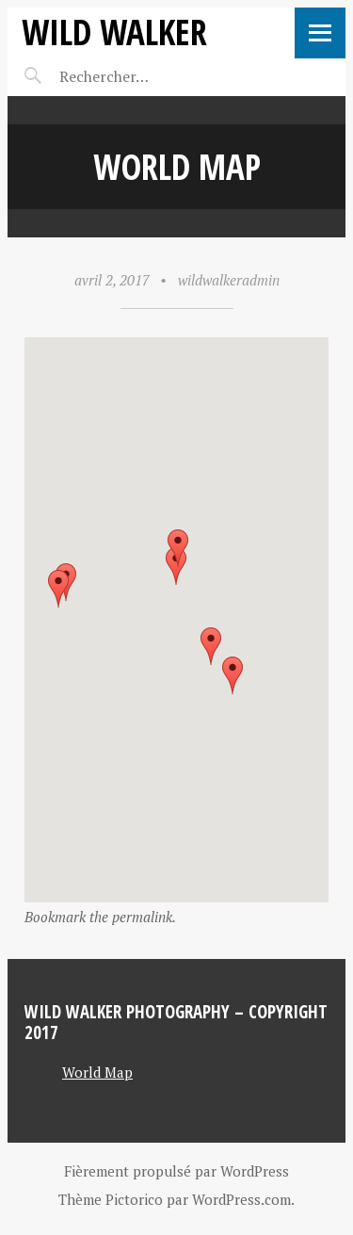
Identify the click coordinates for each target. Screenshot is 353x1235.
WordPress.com (241, 1199)
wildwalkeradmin (229, 279)
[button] (58, 589)
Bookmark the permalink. (100, 916)
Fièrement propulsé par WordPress (176, 1171)
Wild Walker (114, 32)
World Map (97, 1072)
